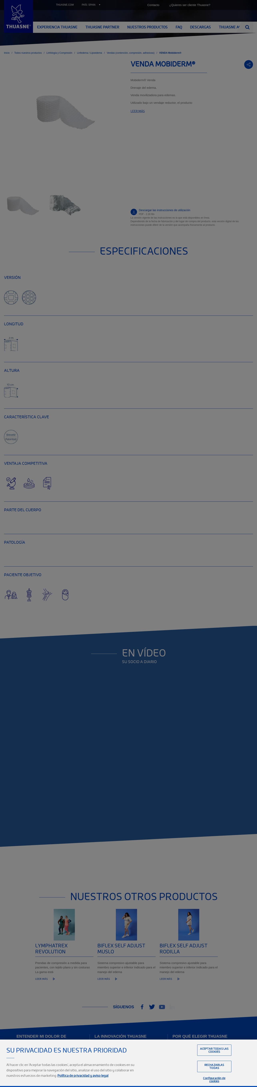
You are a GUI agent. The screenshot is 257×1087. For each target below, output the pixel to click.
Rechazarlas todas (214, 1072)
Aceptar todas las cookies (214, 1055)
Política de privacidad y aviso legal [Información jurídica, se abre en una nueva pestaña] (82, 1081)
